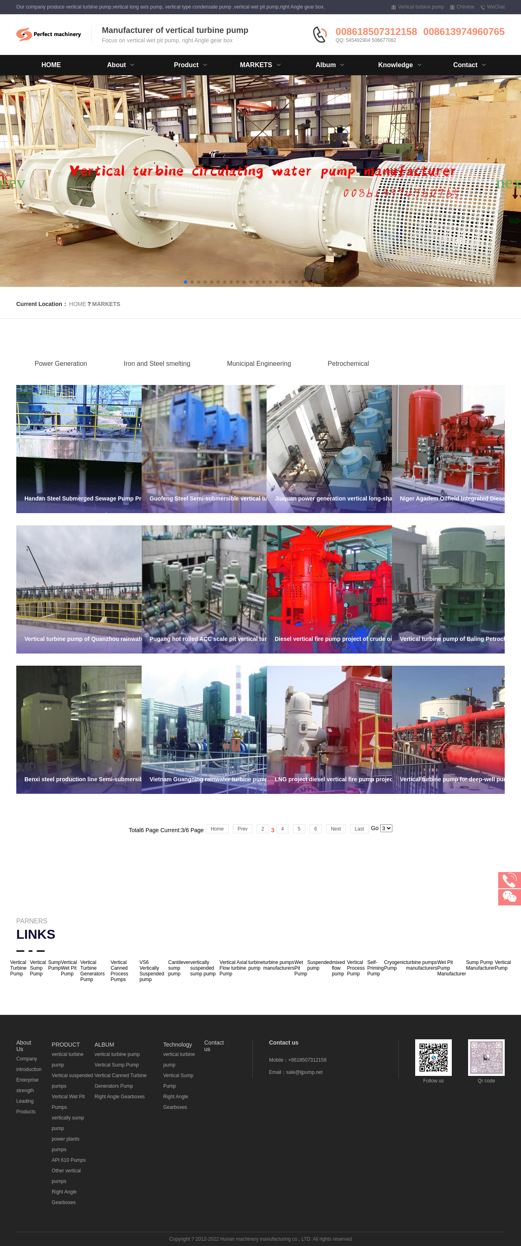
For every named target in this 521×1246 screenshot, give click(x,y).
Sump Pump (54, 965)
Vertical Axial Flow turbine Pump (233, 968)
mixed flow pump (338, 968)
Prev (243, 829)
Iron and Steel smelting (157, 375)
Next (336, 829)
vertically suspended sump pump (203, 968)
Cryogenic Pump (395, 965)
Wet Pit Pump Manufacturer (451, 968)
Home (217, 829)
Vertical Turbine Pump (18, 968)
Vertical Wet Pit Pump (69, 968)
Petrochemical (348, 375)
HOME (51, 64)
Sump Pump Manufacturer (480, 965)
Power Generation (61, 375)
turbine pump (255, 965)
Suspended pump (319, 965)
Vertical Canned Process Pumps (119, 971)
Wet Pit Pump (300, 968)
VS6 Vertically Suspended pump (152, 971)
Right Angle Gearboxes (119, 1097)
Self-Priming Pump (375, 968)
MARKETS (106, 304)
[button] (185, 282)
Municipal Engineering (259, 375)
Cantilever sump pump (179, 968)
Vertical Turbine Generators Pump (92, 971)
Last (359, 829)
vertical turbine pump (117, 1054)
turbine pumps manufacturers (279, 965)
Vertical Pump (503, 965)
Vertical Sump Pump (38, 968)
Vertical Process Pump (356, 968)
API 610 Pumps (68, 1160)
